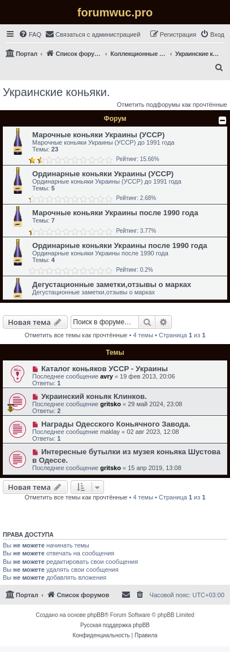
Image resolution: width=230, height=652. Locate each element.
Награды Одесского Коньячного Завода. (115, 424)
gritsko (110, 404)
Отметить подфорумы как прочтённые (172, 104)
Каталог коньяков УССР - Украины (104, 368)
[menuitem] (30, 34)
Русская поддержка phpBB (115, 625)
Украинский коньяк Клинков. (94, 396)
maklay (110, 431)
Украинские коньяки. (56, 92)
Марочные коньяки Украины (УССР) (98, 135)
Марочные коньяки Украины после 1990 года (115, 212)
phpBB (96, 615)
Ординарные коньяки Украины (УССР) (102, 173)
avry (106, 376)
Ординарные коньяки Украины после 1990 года (119, 245)
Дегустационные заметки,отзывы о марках (111, 284)
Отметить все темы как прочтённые (76, 335)
